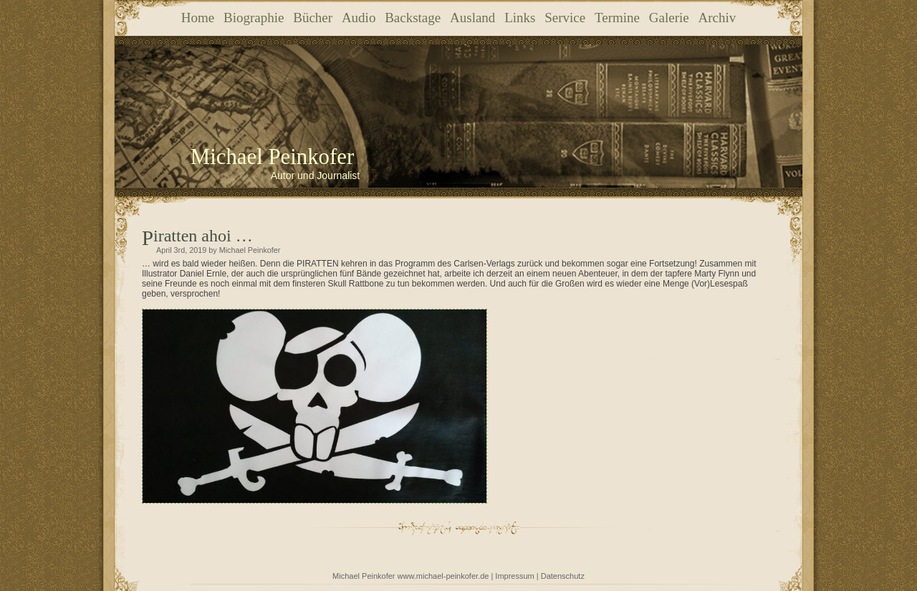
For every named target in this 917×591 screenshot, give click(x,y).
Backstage (413, 17)
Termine (617, 17)
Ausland (472, 17)
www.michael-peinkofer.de (443, 576)
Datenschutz (563, 576)
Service (564, 17)
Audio (359, 17)
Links (519, 17)
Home (197, 17)
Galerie (669, 17)
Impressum (514, 576)
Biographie (254, 17)
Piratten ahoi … (203, 235)
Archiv (717, 17)
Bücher (312, 17)
